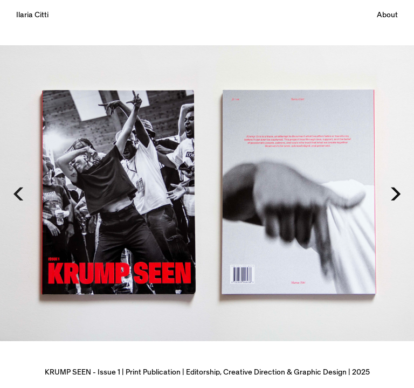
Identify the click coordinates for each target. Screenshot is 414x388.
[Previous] (19, 194)
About (387, 15)
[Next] (394, 194)
